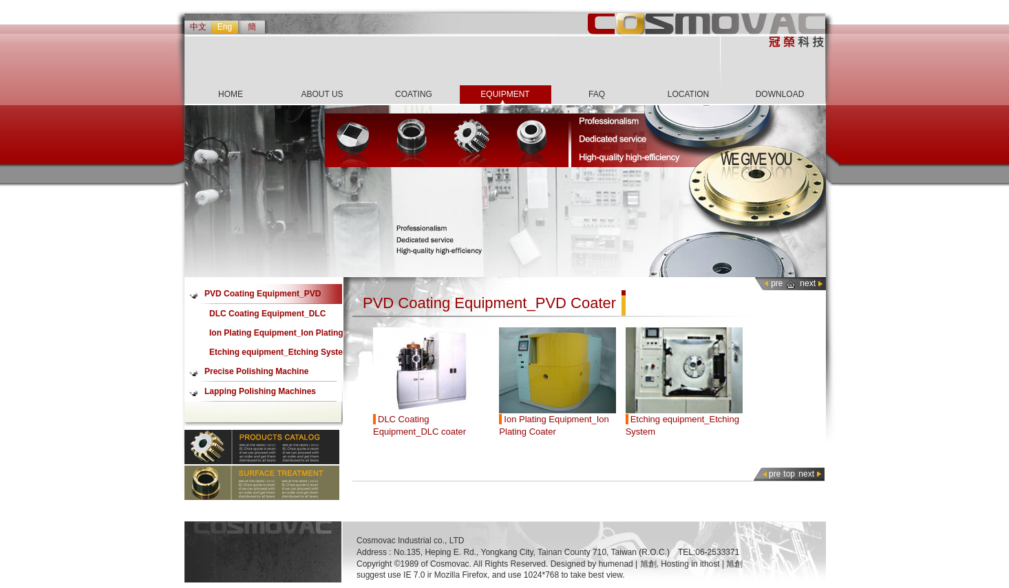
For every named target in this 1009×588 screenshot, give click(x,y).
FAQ (596, 94)
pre (777, 283)
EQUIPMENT (504, 94)
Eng (224, 27)
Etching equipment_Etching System (279, 352)
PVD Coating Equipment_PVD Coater (262, 296)
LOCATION (688, 94)
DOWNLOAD (780, 94)
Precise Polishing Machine (256, 371)
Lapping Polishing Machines (260, 391)
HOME (230, 94)
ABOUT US (322, 94)
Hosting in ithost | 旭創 (702, 564)
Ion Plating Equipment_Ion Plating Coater (276, 335)
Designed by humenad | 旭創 (604, 564)
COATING (413, 94)
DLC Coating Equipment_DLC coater (267, 316)
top (789, 474)
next (808, 283)
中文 (198, 27)
